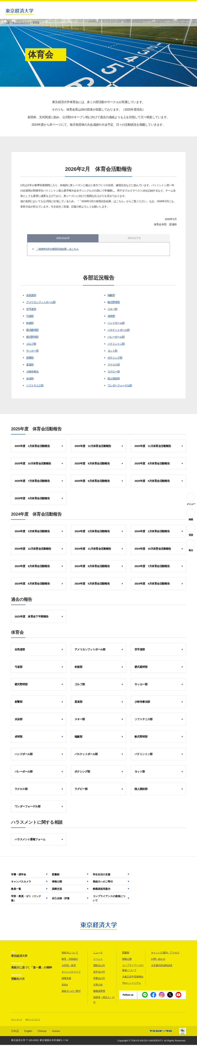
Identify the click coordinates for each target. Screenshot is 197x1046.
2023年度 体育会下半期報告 (31, 617)
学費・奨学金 (18, 875)
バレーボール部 (116, 337)
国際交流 (57, 889)
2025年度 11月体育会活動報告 (153, 447)
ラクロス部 (114, 365)
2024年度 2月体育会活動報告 (92, 532)
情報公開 (57, 882)
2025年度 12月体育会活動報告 (93, 447)
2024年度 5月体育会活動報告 (92, 584)
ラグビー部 (114, 372)
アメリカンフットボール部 (40, 303)
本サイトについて (32, 1020)
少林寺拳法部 (142, 702)
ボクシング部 (115, 358)
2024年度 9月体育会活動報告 (32, 567)
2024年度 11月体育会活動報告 (93, 549)
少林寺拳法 (32, 372)
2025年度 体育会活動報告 (36, 430)
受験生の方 (99, 966)
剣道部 (30, 324)
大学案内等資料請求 (161, 966)
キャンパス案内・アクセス (165, 953)
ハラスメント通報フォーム (30, 840)
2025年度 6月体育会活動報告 (92, 481)
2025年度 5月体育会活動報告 (152, 481)
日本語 (15, 1032)
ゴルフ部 (31, 344)
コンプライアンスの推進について (109, 899)
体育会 (17, 633)
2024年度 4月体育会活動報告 (152, 584)
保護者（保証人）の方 (104, 1001)
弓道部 (30, 317)
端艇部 (111, 296)
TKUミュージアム (131, 984)
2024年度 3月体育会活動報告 (32, 532)
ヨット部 (112, 351)
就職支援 (66, 979)
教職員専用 (99, 992)
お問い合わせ (158, 960)
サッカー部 (32, 351)
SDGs (65, 985)
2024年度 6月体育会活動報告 (32, 584)
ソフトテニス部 (34, 386)
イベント (98, 960)
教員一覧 (16, 889)
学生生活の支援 (101, 875)
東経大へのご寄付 (103, 882)
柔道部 (30, 365)
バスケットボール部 (119, 330)
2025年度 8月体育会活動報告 (152, 464)
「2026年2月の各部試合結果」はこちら (57, 249)
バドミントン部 (116, 344)
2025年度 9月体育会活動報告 (92, 464)
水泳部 (30, 379)
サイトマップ (16, 1020)
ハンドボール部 (116, 324)
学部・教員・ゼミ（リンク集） (26, 899)
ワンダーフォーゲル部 (120, 386)
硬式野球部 (32, 337)
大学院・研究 (69, 966)
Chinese (42, 1032)
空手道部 (31, 310)
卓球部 (111, 317)
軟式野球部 (114, 303)
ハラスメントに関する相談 (36, 823)
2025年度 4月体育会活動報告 (32, 499)
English (28, 1032)
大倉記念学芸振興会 (132, 977)
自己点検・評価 (60, 899)
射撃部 (30, 358)
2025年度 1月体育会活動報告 (32, 447)
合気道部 (31, 296)
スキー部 (112, 310)
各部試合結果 (62, 238)
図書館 (55, 875)
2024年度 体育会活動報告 (36, 515)
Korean (56, 1032)
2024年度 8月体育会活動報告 (92, 567)
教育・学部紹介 (70, 960)
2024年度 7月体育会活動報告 (152, 567)
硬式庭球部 (32, 330)
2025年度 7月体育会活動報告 (32, 481)
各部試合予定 (134, 238)
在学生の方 (99, 972)
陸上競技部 (114, 379)
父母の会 (98, 985)
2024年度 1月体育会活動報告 (152, 532)
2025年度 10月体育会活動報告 (33, 464)
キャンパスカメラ (21, 882)
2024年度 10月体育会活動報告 (153, 549)
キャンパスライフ (71, 972)
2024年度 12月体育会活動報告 (33, 549)
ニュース (98, 953)
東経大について (70, 953)
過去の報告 (21, 600)
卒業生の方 (99, 979)
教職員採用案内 (101, 889)
